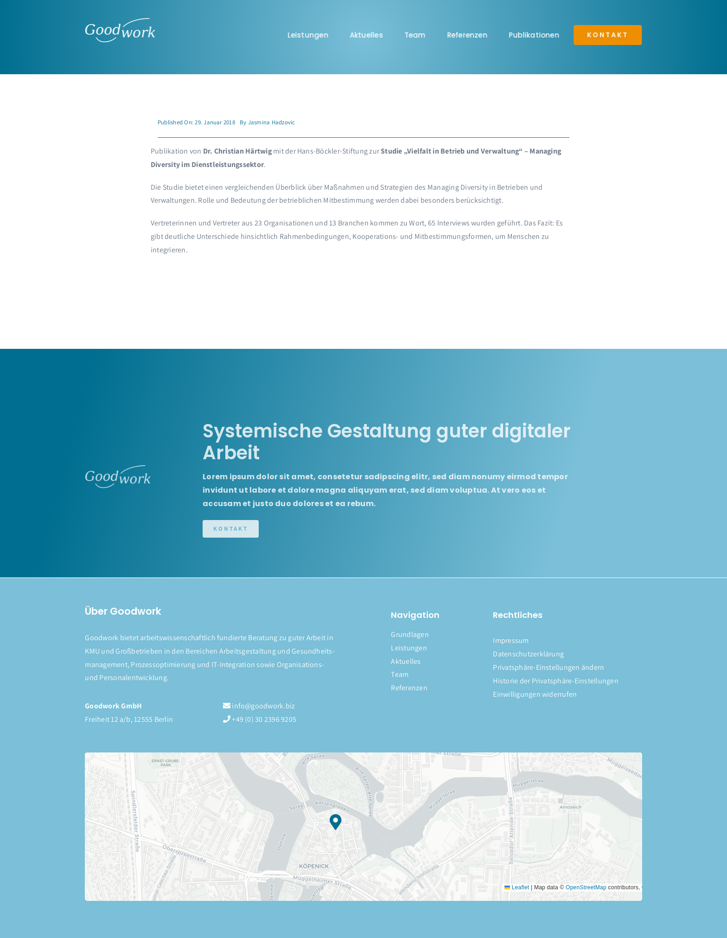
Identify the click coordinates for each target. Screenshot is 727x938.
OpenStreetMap (586, 887)
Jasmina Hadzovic (271, 122)
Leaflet (516, 887)
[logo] (119, 21)
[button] (567, 668)
